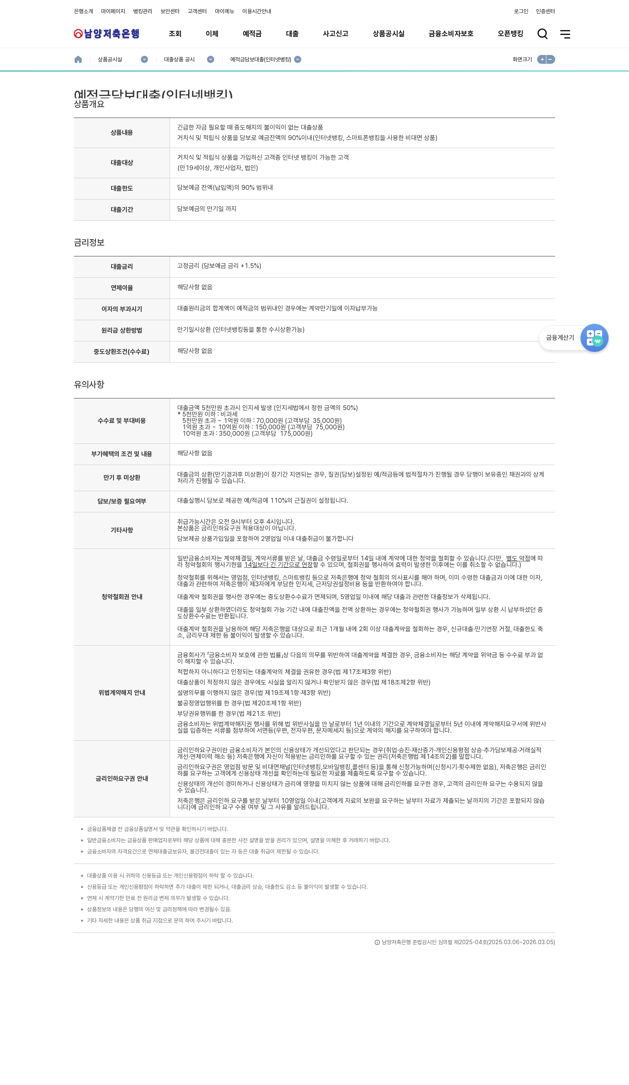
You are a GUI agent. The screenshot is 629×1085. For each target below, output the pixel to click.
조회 (175, 33)
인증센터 (545, 11)
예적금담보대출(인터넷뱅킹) (260, 59)
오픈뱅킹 (510, 33)
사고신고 (336, 33)
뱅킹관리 (142, 11)
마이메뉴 (224, 11)
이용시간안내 (256, 11)
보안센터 (170, 11)
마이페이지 (113, 11)
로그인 (521, 11)
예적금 (252, 33)
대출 (292, 33)
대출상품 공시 (179, 59)
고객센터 (197, 11)
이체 (212, 33)
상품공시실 (389, 33)
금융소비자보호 (451, 33)
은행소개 (83, 11)
